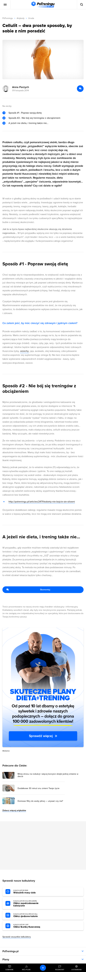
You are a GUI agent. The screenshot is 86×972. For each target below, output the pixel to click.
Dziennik (9, 970)
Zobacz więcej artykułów (14, 810)
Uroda (31, 18)
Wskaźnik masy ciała (30, 891)
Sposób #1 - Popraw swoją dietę (25, 112)
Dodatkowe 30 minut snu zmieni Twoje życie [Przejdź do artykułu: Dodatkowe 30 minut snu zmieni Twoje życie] (38, 788)
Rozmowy (59, 970)
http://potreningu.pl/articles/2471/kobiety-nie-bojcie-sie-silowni (41, 501)
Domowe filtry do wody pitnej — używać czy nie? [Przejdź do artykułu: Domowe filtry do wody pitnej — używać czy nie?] (40, 801)
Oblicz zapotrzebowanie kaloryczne (30, 903)
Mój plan (26, 970)
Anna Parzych (20, 87)
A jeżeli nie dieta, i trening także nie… (28, 123)
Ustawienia (76, 970)
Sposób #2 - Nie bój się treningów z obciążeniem (34, 118)
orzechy (24, 351)
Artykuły (20, 18)
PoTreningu (7, 18)
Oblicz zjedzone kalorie (30, 915)
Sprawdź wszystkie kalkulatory (16, 936)
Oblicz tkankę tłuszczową (30, 926)
